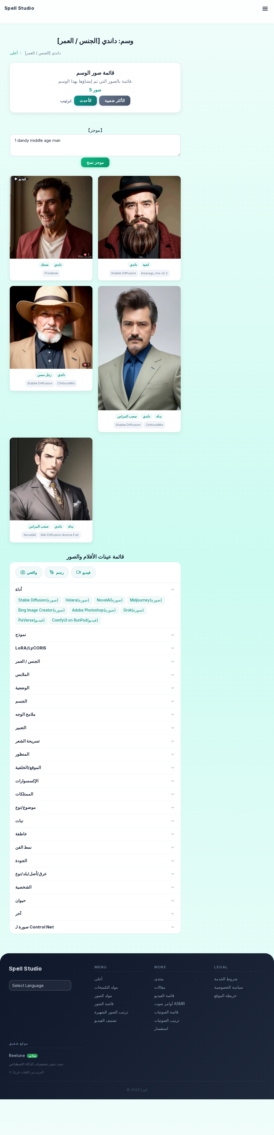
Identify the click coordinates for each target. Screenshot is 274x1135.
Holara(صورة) (77, 600)
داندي (58, 265)
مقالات (159, 987)
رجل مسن (44, 375)
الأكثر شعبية (115, 100)
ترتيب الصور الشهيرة (111, 1012)
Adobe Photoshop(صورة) (94, 610)
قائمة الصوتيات (166, 1012)
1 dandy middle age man (95, 145)
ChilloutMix (66, 383)
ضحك (44, 265)
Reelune (23, 1055)
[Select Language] (40, 985)
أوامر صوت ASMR (169, 1003)
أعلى (98, 978)
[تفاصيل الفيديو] (51, 217)
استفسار (161, 1028)
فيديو (83, 572)
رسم (56, 572)
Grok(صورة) (133, 610)
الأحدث (85, 100)
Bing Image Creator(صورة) (41, 610)
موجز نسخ (95, 162)
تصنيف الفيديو (105, 1020)
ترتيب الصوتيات (166, 1020)
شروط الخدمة (226, 978)
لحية (146, 265)
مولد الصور (103, 995)
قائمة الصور (104, 1003)
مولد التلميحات (106, 987)
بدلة (159, 416)
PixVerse (51, 273)
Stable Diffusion (123, 273)
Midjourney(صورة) (146, 600)
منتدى (159, 978)
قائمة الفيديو (164, 995)
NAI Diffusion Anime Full (60, 535)
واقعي (29, 572)
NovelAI (30, 535)
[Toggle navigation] (265, 8)
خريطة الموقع (225, 995)
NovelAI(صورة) (110, 600)
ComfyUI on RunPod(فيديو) (75, 620)
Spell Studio (19, 8)
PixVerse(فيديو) (31, 620)
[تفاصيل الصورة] (139, 217)
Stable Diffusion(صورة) (38, 600)
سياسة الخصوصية (228, 987)
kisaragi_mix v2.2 (154, 273)
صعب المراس (127, 416)
